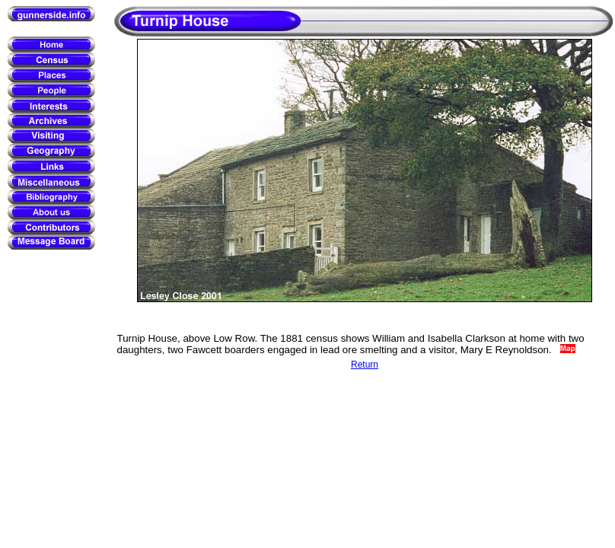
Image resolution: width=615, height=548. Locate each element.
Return (364, 364)
